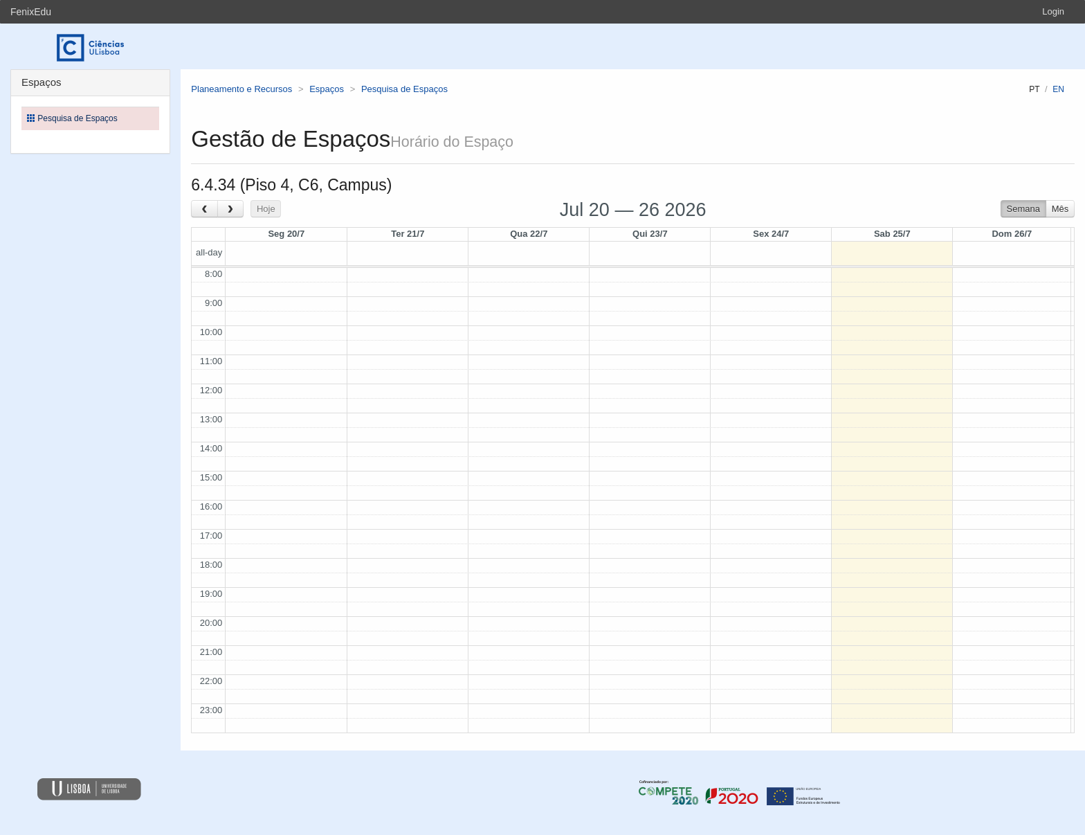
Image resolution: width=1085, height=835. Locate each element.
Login (1053, 11)
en (1058, 89)
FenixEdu (30, 11)
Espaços (326, 89)
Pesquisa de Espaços (404, 89)
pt (1034, 89)
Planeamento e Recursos (241, 89)
